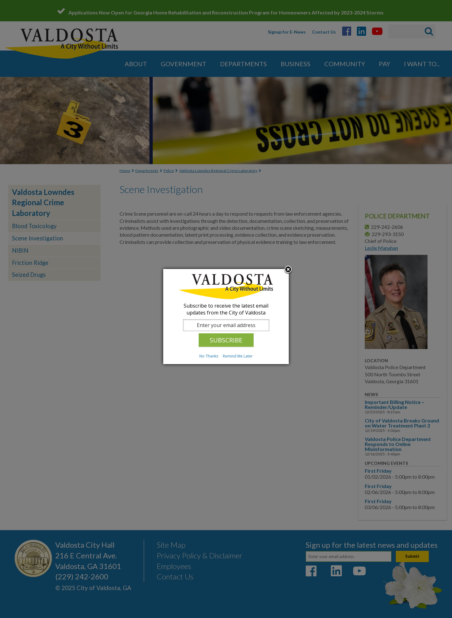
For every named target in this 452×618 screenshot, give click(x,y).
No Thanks (208, 356)
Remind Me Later (238, 356)
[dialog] (226, 316)
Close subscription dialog (288, 270)
